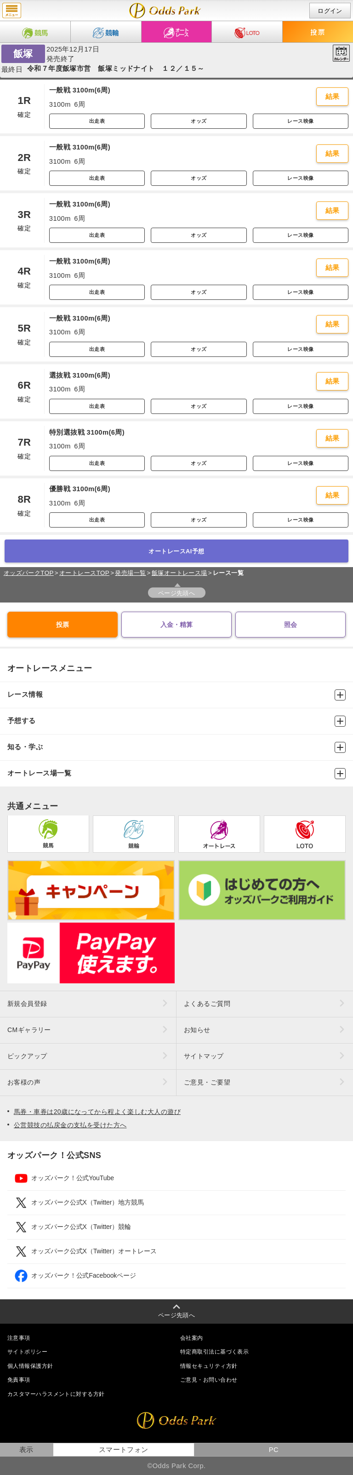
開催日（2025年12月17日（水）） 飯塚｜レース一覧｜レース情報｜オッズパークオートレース (165, 10)
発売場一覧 (130, 572)
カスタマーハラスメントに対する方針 (55, 1394)
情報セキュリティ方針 (208, 1366)
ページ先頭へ (176, 593)
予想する (176, 721)
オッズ (198, 121)
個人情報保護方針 (30, 1366)
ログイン (330, 10)
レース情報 (176, 694)
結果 (332, 96)
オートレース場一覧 (176, 773)
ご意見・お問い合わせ (208, 1380)
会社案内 (191, 1338)
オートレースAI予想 (176, 551)
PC (274, 1449)
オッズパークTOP (29, 572)
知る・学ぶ (176, 747)
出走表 (97, 121)
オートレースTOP (84, 572)
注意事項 (18, 1338)
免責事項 (18, 1380)
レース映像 (300, 121)
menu (11, 10)
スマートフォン (123, 1449)
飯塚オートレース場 (179, 572)
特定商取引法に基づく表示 (214, 1352)
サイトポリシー (27, 1352)
